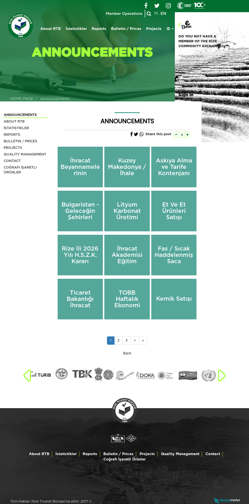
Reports (99, 29)
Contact (212, 454)
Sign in (185, 94)
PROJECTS (13, 148)
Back (127, 353)
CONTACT (12, 161)
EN (163, 14)
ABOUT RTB (14, 121)
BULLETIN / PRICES (20, 141)
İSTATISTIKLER (16, 128)
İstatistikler (76, 29)
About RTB (50, 29)
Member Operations (124, 14)
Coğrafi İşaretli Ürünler (124, 459)
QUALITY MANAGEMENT (25, 154)
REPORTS (12, 134)
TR (156, 14)
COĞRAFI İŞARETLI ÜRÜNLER (20, 170)
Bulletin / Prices (126, 29)
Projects (153, 29)
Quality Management (180, 454)
